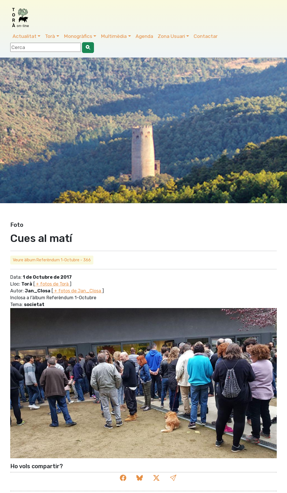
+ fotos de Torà (52, 284)
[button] (173, 478)
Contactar (206, 36)
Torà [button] (50, 36)
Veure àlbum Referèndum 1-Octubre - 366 (52, 260)
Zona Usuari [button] (171, 36)
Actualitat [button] (24, 36)
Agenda (144, 36)
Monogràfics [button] (78, 36)
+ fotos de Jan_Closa (77, 291)
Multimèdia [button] (114, 36)
